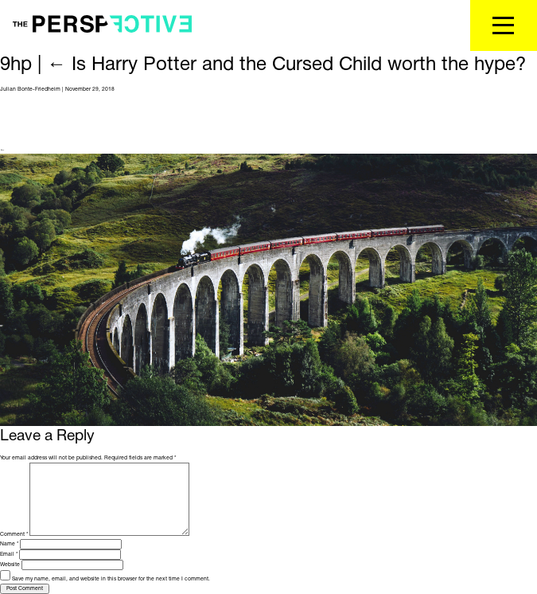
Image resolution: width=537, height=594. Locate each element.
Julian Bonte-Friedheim (30, 89)
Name (9, 543)
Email (9, 554)
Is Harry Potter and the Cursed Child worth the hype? (286, 65)
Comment (14, 534)
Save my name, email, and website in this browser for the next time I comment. (111, 578)
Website (10, 564)
